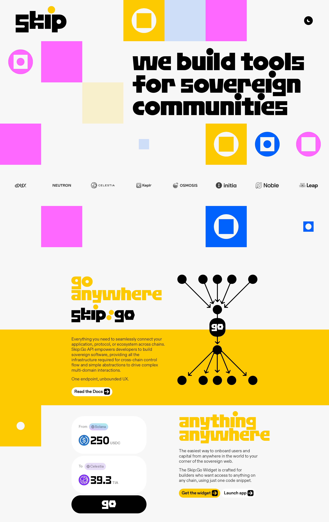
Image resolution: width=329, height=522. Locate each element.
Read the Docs (92, 392)
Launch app (239, 493)
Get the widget (200, 493)
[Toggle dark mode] (308, 20)
